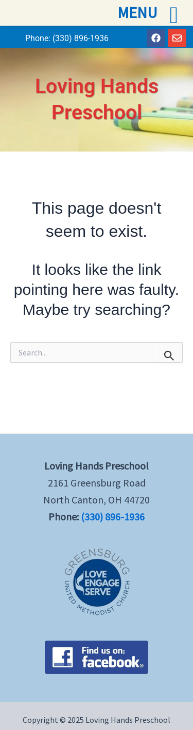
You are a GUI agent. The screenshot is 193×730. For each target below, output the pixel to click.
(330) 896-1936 (80, 38)
